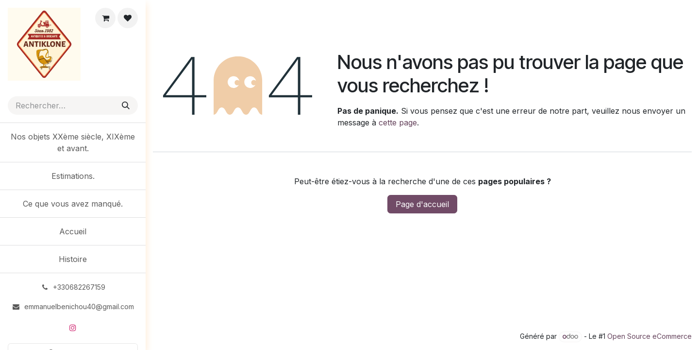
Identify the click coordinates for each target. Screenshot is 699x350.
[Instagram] (73, 327)
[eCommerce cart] (105, 18)
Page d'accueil (422, 204)
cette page (398, 122)
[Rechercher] (126, 105)
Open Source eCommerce (649, 336)
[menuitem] (73, 142)
